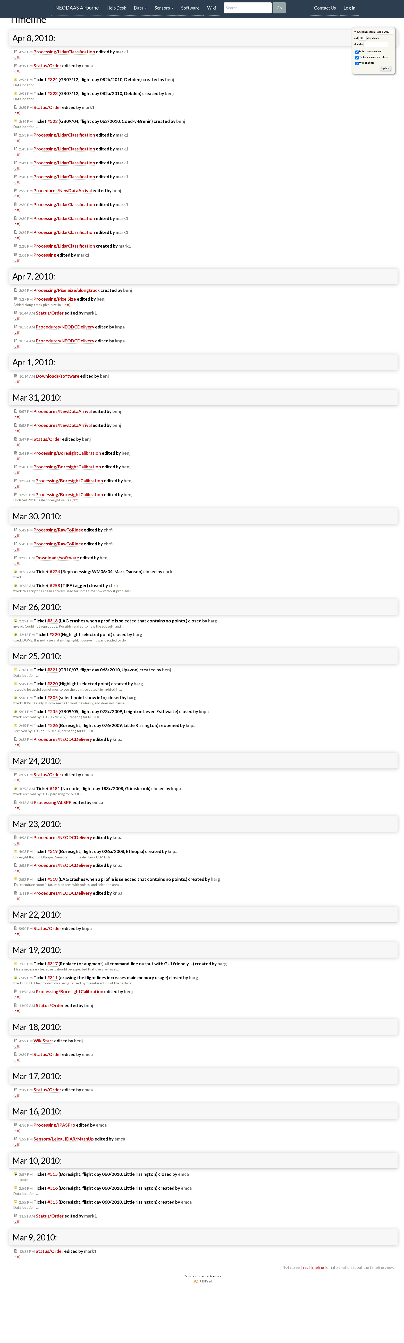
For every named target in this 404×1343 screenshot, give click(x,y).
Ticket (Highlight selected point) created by (81, 684)
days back (368, 38)
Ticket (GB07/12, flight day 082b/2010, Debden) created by (96, 79)
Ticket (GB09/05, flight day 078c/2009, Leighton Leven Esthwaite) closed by (114, 711)
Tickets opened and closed (372, 58)
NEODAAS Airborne (77, 8)
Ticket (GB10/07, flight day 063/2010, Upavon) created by (95, 670)
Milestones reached (368, 52)
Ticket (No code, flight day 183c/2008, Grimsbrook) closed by (100, 788)
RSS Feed (206, 1281)
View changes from (373, 32)
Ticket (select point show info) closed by (78, 697)
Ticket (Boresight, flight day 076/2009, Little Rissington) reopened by (107, 725)
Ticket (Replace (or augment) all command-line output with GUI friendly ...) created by (123, 964)
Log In (349, 8)
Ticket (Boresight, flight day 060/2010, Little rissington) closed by (104, 1174)
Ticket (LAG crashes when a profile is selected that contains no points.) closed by (118, 621)
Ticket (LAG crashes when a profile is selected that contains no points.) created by (119, 879)
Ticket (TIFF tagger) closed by (68, 585)
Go (279, 7)
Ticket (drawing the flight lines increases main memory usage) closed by (108, 978)
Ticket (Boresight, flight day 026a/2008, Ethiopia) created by (98, 851)
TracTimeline (312, 1267)
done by (371, 44)
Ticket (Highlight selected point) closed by (80, 634)
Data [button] (140, 8)
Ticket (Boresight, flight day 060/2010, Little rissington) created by (105, 1188)
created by (75, 246)
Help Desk (118, 8)
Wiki (211, 8)
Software (190, 8)
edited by (73, 52)
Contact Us (325, 8)
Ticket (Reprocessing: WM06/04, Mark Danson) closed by (95, 572)
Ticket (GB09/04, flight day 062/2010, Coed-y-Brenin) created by (102, 121)
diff (16, 57)
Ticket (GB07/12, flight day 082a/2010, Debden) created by (96, 93)
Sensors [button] (164, 8)
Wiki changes (364, 63)
